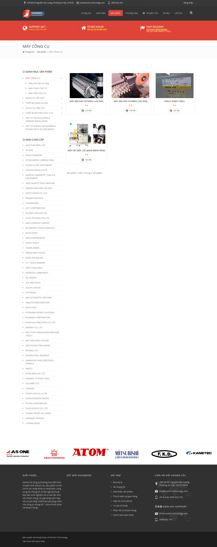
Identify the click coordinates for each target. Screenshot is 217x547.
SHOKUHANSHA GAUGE (37, 398)
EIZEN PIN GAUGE (34, 257)
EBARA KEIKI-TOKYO (35, 252)
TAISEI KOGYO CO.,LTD (37, 408)
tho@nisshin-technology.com (91, 3)
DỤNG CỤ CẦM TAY (35, 108)
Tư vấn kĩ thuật (120, 505)
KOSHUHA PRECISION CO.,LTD (40, 322)
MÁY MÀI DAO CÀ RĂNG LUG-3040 (86, 101)
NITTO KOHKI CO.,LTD (36, 193)
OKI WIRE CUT (32, 383)
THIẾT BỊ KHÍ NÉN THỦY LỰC (39, 113)
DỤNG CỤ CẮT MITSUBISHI (39, 165)
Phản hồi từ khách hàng (124, 510)
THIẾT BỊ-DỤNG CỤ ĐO (37, 103)
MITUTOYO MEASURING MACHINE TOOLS (42, 334)
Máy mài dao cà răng (39, 83)
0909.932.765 (115, 3)
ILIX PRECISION (33, 282)
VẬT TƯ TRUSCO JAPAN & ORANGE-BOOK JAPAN (38, 119)
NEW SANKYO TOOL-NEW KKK (40, 183)
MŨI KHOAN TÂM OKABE (38, 345)
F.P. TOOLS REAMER (35, 262)
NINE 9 (29, 368)
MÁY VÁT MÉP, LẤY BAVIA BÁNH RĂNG (86, 150)
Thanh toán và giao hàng (125, 496)
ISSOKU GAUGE (33, 287)
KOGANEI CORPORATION (38, 317)
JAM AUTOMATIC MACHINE (39, 297)
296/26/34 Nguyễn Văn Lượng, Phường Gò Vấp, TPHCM (48, 3)
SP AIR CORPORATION (36, 403)
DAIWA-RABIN (32, 247)
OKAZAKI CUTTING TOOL (38, 378)
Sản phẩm (41, 51)
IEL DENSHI (31, 277)
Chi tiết (86, 110)
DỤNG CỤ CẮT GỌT (35, 98)
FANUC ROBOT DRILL (174, 101)
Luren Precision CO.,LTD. (38, 218)
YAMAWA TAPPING (35, 418)
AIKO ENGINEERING (35, 237)
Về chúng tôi (119, 487)
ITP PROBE (31, 292)
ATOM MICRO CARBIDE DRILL (40, 160)
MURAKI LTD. (32, 350)
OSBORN (30, 388)
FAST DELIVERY (155, 26)
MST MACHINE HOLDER (37, 340)
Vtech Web (40, 541)
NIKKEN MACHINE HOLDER (39, 188)
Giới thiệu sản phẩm (123, 491)
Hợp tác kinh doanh (122, 501)
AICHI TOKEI (31, 232)
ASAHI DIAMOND (34, 155)
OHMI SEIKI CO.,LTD (35, 373)
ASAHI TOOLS (32, 242)
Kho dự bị (118, 482)
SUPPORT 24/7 (37, 26)
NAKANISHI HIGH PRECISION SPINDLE (40, 362)
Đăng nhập (188, 3)
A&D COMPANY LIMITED (37, 223)
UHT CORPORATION (35, 208)
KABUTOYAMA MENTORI (38, 302)
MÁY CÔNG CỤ (33, 78)
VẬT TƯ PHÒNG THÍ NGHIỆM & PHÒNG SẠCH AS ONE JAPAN (41, 128)
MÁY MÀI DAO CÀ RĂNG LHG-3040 (130, 101)
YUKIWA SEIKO (33, 423)
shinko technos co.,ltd (36, 393)
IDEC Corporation (34, 267)
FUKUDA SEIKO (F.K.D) (36, 170)
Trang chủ (29, 51)
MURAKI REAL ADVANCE (37, 355)
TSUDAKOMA (32, 203)
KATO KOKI (31, 307)
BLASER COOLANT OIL (36, 213)
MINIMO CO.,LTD (34, 327)
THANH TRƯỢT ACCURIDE (38, 413)
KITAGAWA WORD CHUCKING (40, 312)
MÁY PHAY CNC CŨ (38, 88)
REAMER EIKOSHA (34, 198)
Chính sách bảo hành (123, 515)
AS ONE (29, 150)
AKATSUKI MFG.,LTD (35, 145)
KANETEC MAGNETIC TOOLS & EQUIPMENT (40, 177)
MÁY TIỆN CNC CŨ (37, 93)
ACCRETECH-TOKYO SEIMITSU (40, 227)
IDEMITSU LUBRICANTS (37, 272)
